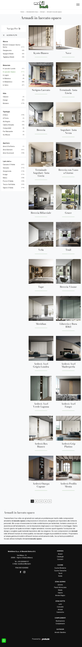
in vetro (5, 85)
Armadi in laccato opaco (54, 12)
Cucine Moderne (60, 568)
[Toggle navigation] (78, 5)
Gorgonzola (7, 171)
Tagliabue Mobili (8, 57)
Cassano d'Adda (9, 164)
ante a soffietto (9, 146)
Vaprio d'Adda (8, 188)
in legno (6, 75)
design (5, 100)
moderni (6, 103)
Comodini (60, 607)
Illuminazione (60, 621)
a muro (5, 115)
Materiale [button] (6, 65)
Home (22, 12)
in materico (7, 78)
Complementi (60, 623)
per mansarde (8, 131)
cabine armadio (8, 125)
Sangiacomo (7, 50)
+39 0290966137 (23, 561)
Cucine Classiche (60, 571)
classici (5, 97)
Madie (60, 590)
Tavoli (60, 573)
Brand (60, 554)
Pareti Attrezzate (60, 587)
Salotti (60, 593)
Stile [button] (4, 93)
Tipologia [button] (6, 112)
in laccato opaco (9, 72)
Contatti (60, 559)
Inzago (5, 174)
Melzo (5, 178)
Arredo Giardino (60, 632)
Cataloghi (60, 557)
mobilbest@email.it (24, 564)
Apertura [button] (6, 143)
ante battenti (7, 150)
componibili (7, 128)
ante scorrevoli (8, 153)
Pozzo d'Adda (8, 181)
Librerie (60, 585)
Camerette (60, 612)
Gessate (6, 168)
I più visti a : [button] (7, 161)
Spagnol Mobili (8, 54)
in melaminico (7, 82)
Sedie (60, 576)
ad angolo (6, 121)
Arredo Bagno (60, 595)
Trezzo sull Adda (9, 184)
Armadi (42, 12)
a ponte (6, 118)
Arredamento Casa (32, 12)
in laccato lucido (9, 68)
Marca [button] (5, 41)
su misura (6, 135)
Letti (60, 604)
